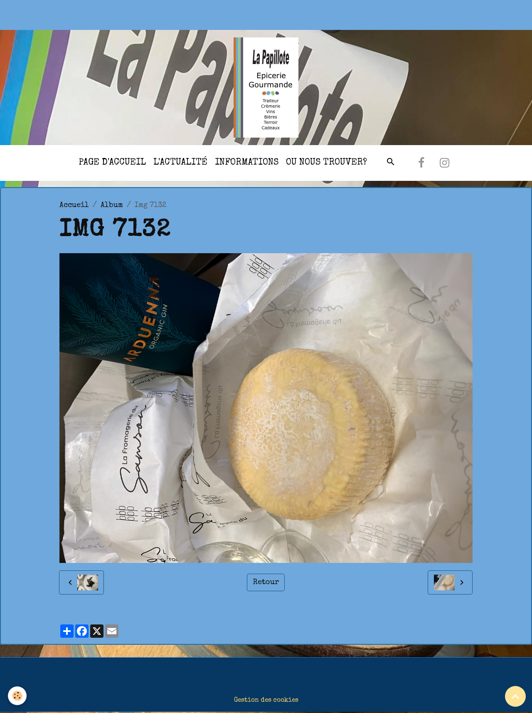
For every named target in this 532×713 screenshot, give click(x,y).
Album (112, 205)
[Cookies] (17, 695)
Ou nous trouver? (326, 162)
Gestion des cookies (266, 700)
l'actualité (180, 162)
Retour (266, 582)
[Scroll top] (515, 696)
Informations (246, 162)
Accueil (74, 205)
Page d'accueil (112, 162)
